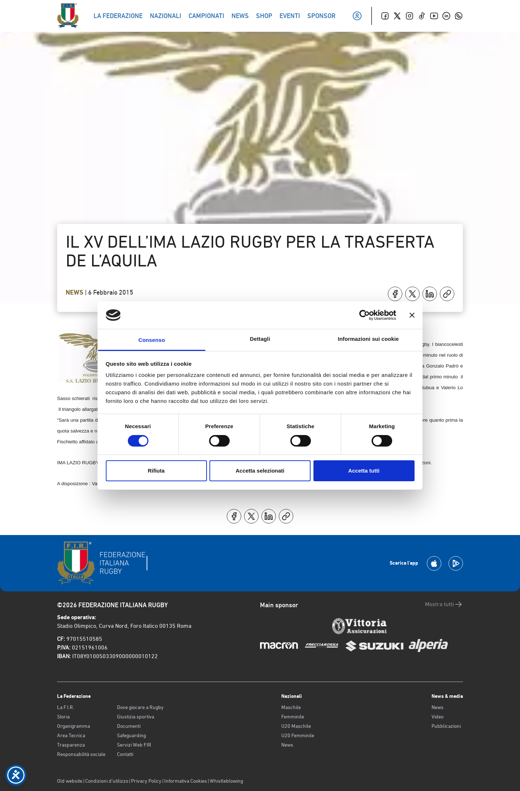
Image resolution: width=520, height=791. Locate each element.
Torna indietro (94, 68)
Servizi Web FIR (134, 745)
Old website (69, 781)
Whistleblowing (226, 781)
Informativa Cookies (185, 781)
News (75, 292)
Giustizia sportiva (135, 717)
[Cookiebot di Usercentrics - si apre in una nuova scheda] (364, 315)
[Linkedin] (446, 16)
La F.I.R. (65, 707)
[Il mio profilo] (357, 15)
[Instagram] (409, 16)
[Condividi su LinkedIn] (429, 294)
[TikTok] (421, 16)
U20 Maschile (296, 726)
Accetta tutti (364, 471)
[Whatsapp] (458, 16)
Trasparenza (71, 745)
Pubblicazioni (446, 726)
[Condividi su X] (412, 294)
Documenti (128, 726)
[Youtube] (434, 16)
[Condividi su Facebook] (395, 294)
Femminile (292, 717)
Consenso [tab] (151, 340)
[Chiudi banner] (412, 315)
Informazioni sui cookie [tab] (368, 339)
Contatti (125, 754)
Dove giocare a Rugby (140, 707)
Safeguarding (131, 735)
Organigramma (73, 726)
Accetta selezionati (259, 471)
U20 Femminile (297, 735)
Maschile (291, 707)
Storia (63, 717)
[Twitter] (397, 16)
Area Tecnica (71, 735)
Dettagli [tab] (260, 339)
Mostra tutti (444, 604)
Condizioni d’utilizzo (106, 781)
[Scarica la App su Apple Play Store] (434, 563)
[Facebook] (385, 16)
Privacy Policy (146, 781)
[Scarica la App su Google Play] (455, 563)
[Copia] (447, 294)
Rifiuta (156, 471)
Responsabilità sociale (81, 754)
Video (437, 717)
